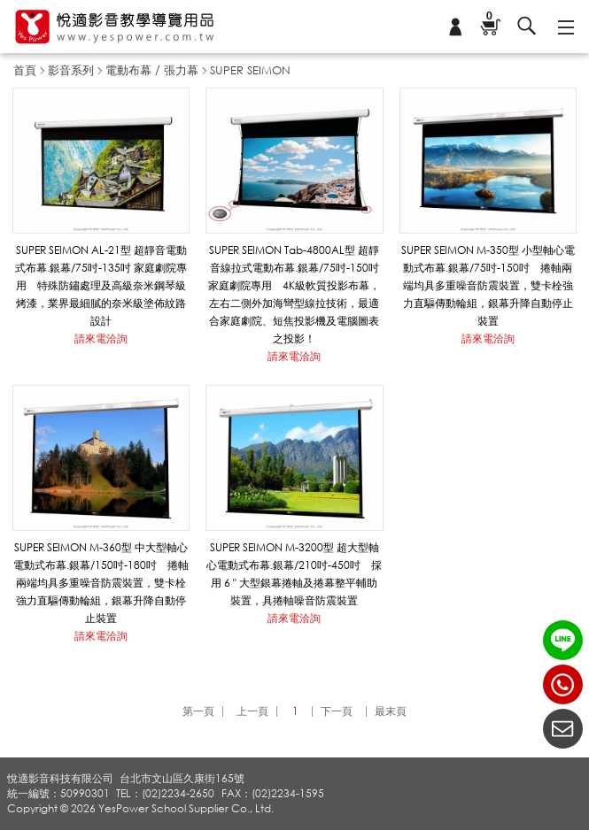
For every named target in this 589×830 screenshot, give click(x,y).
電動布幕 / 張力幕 (151, 70)
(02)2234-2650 (563, 684)
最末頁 (391, 711)
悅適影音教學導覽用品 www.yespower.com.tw (115, 27)
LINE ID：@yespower (563, 640)
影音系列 (71, 70)
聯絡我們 (563, 729)
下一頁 (337, 711)
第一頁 (198, 711)
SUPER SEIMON (250, 70)
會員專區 (455, 26)
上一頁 (252, 711)
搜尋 (527, 26)
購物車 (489, 17)
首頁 (24, 70)
